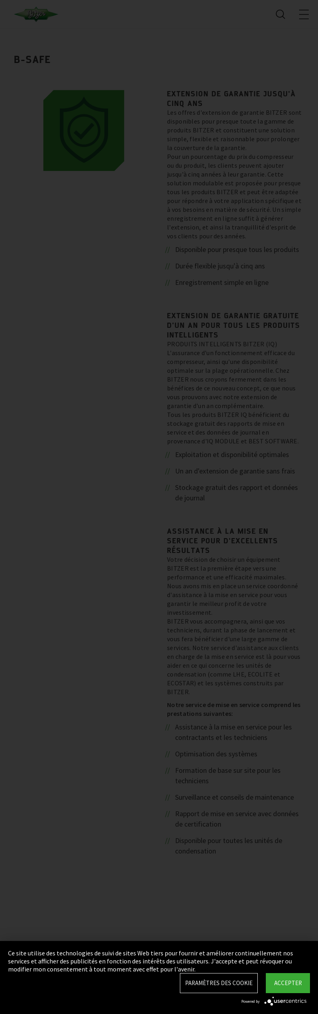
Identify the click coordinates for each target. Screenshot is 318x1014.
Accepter (288, 983)
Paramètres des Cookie (219, 983)
